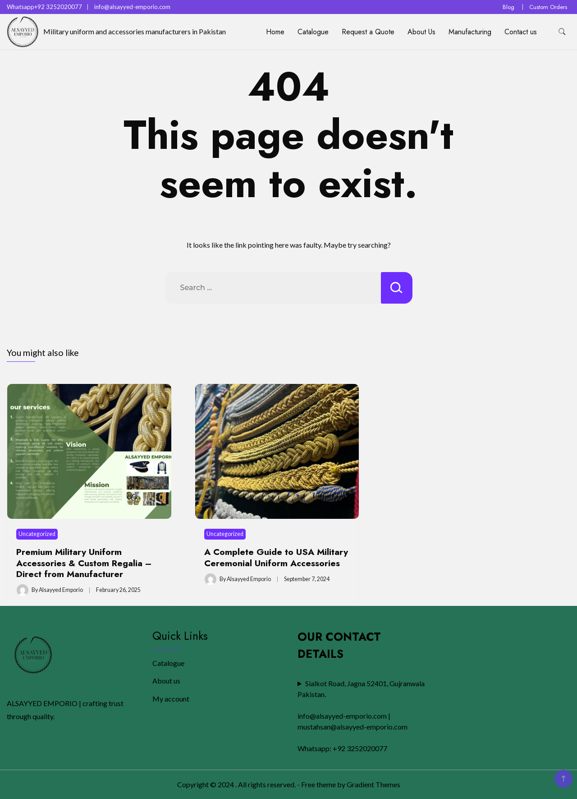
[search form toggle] (562, 31)
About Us (421, 32)
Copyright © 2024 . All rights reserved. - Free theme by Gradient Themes (288, 784)
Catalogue (313, 32)
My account (170, 698)
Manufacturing (470, 32)
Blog (508, 7)
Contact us (520, 32)
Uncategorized (36, 534)
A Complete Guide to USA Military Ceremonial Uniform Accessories (276, 557)
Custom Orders (548, 7)
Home (275, 32)
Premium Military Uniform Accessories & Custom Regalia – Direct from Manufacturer (84, 562)
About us (166, 680)
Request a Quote (368, 32)
